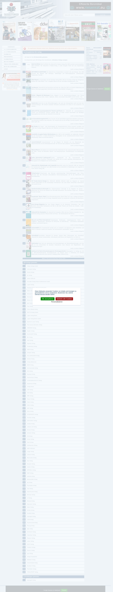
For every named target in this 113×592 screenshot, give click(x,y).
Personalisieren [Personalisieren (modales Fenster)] (56, 302)
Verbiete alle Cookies (64, 299)
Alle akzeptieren (47, 299)
